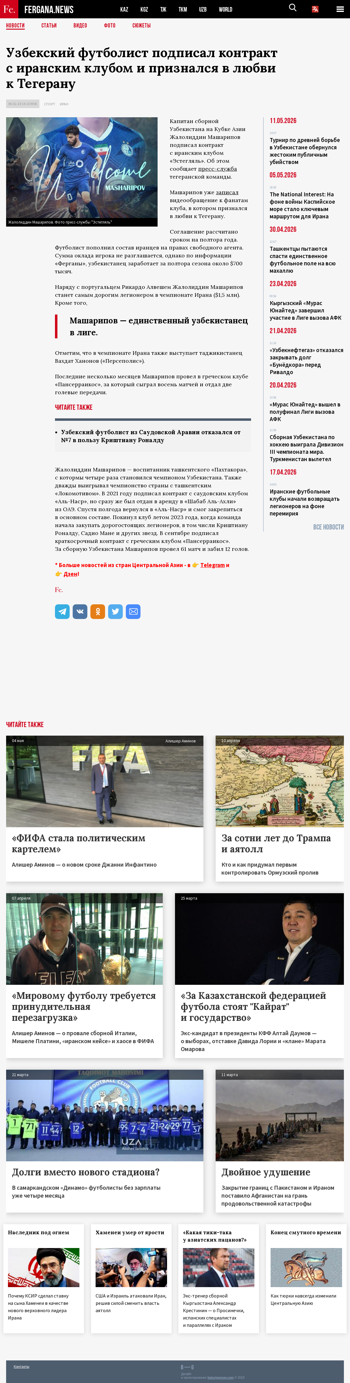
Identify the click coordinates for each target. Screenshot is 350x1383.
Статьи (50, 26)
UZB (205, 9)
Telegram (212, 565)
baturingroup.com (220, 1376)
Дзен (70, 574)
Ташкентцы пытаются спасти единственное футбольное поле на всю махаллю (303, 259)
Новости (16, 26)
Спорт (49, 104)
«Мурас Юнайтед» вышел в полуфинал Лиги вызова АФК (305, 412)
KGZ (144, 9)
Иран (64, 104)
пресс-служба (217, 168)
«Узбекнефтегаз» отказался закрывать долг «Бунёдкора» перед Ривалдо (307, 361)
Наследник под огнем (41, 1233)
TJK (164, 9)
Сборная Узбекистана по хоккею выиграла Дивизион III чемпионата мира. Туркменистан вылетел (307, 448)
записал (227, 192)
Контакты (21, 1365)
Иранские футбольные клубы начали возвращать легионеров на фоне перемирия (305, 502)
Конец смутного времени (295, 1237)
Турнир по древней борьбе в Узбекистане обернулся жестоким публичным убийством (305, 151)
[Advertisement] (175, 676)
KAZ (124, 9)
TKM (184, 9)
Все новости (328, 527)
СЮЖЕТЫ (145, 26)
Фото (112, 26)
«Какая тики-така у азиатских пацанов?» (218, 1237)
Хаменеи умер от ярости (118, 1237)
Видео (82, 26)
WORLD (228, 9)
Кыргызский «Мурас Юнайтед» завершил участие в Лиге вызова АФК (305, 310)
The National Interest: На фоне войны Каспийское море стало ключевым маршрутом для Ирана (302, 205)
